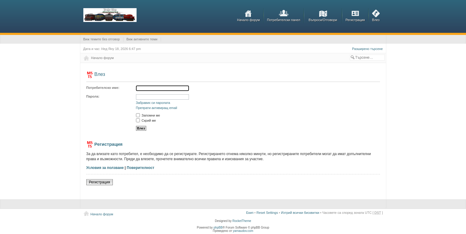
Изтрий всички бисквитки (300, 212)
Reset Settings (267, 212)
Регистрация (355, 20)
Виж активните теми (141, 39)
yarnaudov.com (243, 230)
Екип (249, 212)
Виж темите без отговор (101, 39)
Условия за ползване (105, 168)
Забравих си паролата (153, 103)
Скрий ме (146, 120)
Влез (376, 20)
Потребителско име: (102, 87)
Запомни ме (148, 115)
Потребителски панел (283, 20)
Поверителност (140, 168)
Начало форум (248, 20)
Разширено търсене (367, 49)
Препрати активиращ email (156, 108)
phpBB (218, 227)
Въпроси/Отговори (323, 20)
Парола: (93, 96)
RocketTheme (242, 221)
